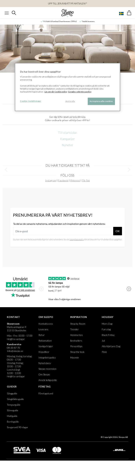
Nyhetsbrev (44, 363)
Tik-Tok (86, 180)
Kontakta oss (45, 323)
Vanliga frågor (45, 346)
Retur (41, 334)
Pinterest (75, 180)
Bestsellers (76, 340)
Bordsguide (13, 421)
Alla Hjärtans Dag (111, 346)
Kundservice (14, 344)
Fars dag (106, 329)
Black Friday (108, 334)
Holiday (107, 316)
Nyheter (67, 145)
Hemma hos (76, 334)
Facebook (63, 180)
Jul (103, 340)
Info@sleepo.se (15, 350)
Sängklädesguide (15, 399)
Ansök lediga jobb (47, 380)
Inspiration (78, 316)
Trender (74, 329)
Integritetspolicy (47, 357)
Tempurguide (13, 404)
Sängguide (12, 393)
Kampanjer (67, 139)
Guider (12, 386)
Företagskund (45, 393)
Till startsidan (67, 133)
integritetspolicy (77, 239)
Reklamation (45, 340)
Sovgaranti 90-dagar (17, 427)
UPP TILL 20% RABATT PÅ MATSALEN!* (67, 3)
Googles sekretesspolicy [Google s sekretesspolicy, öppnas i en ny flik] (79, 92)
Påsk (104, 351)
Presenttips (76, 346)
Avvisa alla (70, 101)
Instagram (50, 180)
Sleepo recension (47, 368)
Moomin (74, 357)
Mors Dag (107, 323)
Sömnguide (12, 410)
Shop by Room (77, 323)
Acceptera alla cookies (101, 101)
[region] (67, 87)
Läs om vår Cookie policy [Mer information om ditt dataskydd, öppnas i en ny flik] (55, 92)
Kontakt (13, 316)
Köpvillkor (43, 351)
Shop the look (77, 351)
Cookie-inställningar (30, 101)
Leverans (43, 329)
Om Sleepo (45, 316)
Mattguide (12, 415)
